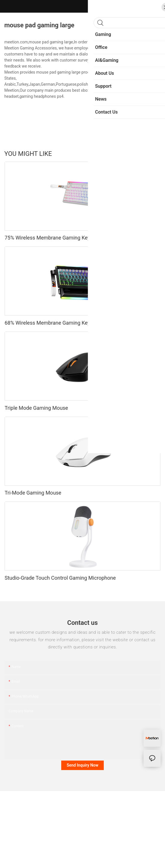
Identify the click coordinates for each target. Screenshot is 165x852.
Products (150, 153)
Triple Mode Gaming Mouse (36, 408)
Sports (110, 153)
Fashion (129, 153)
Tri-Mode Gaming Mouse (33, 493)
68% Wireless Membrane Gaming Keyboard (54, 323)
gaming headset (105, 90)
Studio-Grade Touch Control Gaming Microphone (60, 578)
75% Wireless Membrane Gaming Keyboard (54, 238)
